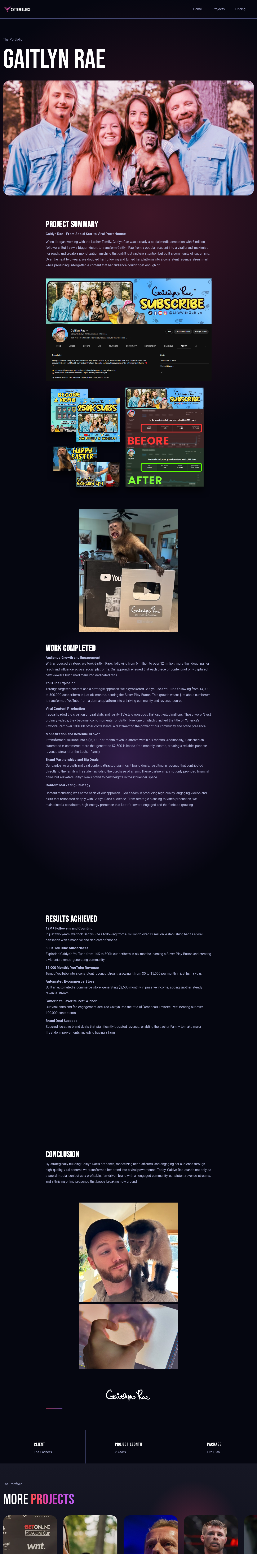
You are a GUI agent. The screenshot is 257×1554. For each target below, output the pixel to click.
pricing (240, 9)
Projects (218, 9)
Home (197, 9)
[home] (19, 9)
